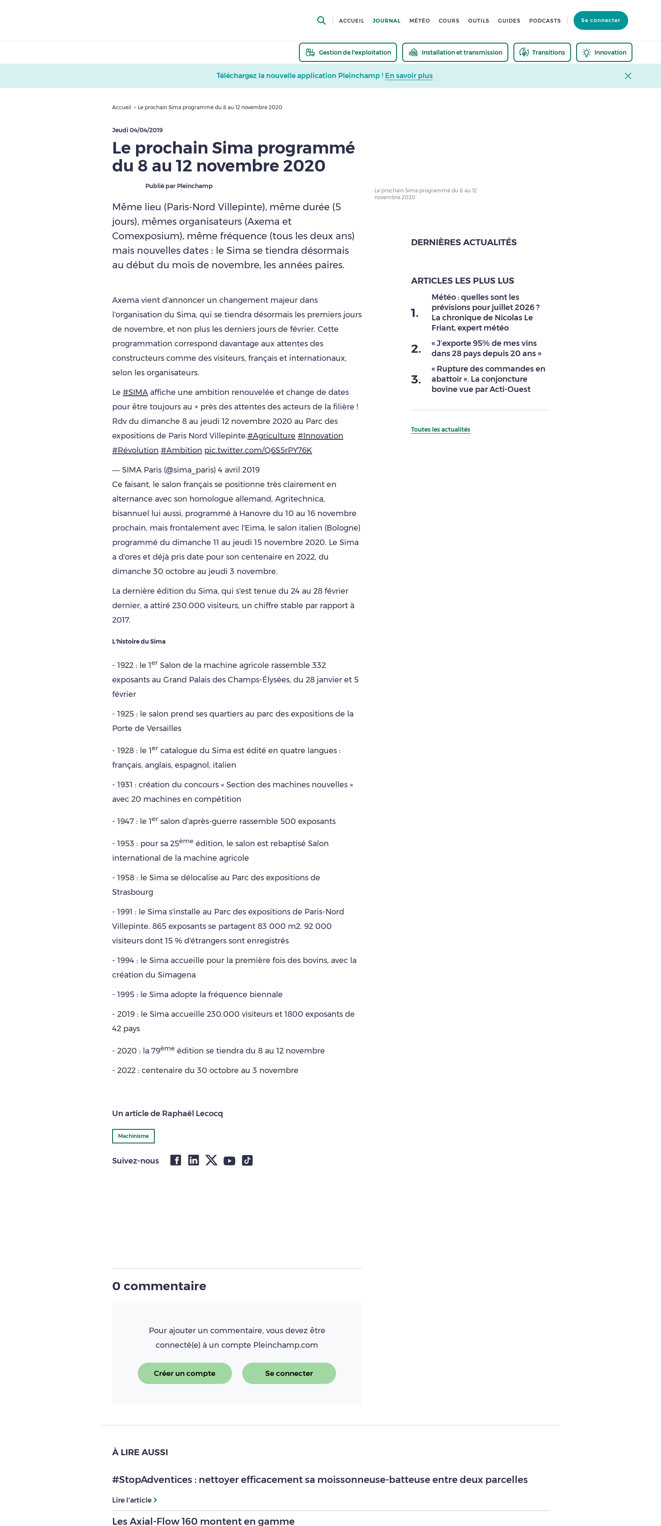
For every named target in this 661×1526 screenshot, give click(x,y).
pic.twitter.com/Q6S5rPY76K (258, 450)
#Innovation (320, 436)
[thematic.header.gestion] (348, 52)
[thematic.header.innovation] (604, 52)
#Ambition (181, 450)
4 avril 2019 (239, 470)
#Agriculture (271, 436)
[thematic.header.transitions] (542, 52)
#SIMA (135, 392)
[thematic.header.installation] (455, 52)
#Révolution (135, 450)
